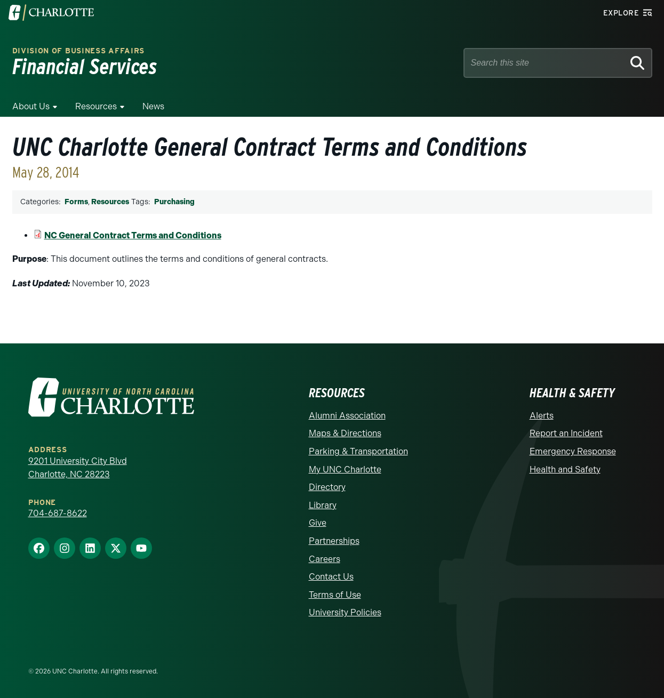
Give (317, 523)
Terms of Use (335, 595)
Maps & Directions (345, 433)
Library (323, 505)
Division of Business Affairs (78, 51)
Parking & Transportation (358, 451)
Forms (76, 201)
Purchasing (174, 201)
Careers (324, 559)
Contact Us (331, 577)
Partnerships (334, 541)
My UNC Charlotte (345, 469)
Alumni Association (347, 416)
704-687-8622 (57, 513)
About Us (31, 106)
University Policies (345, 612)
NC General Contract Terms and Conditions (132, 235)
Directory (327, 487)
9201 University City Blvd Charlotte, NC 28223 (77, 468)
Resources (96, 106)
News (153, 106)
